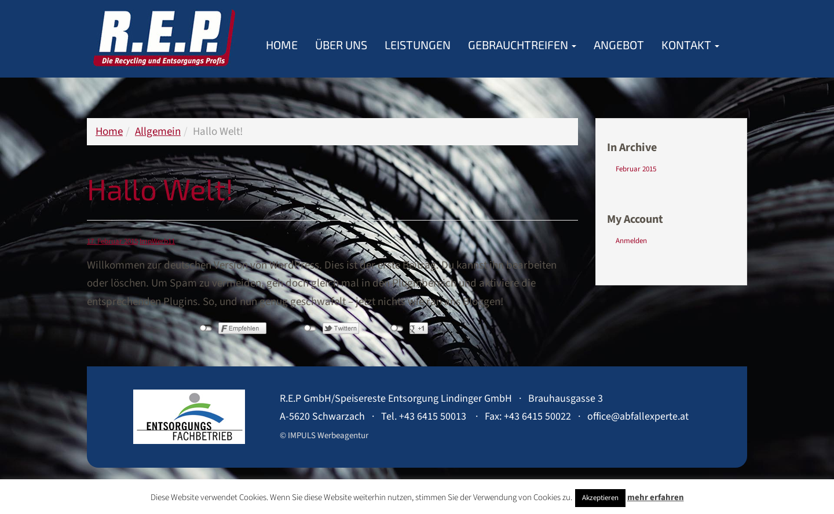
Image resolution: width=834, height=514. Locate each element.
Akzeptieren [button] (600, 498)
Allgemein (158, 131)
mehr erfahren (655, 497)
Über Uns (341, 45)
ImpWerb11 (157, 241)
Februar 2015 (636, 169)
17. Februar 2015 (112, 241)
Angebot (619, 45)
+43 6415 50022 (537, 416)
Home (282, 45)
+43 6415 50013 (432, 416)
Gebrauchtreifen (522, 45)
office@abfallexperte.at (638, 416)
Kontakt (690, 45)
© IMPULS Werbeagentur (324, 435)
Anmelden (631, 241)
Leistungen (418, 45)
